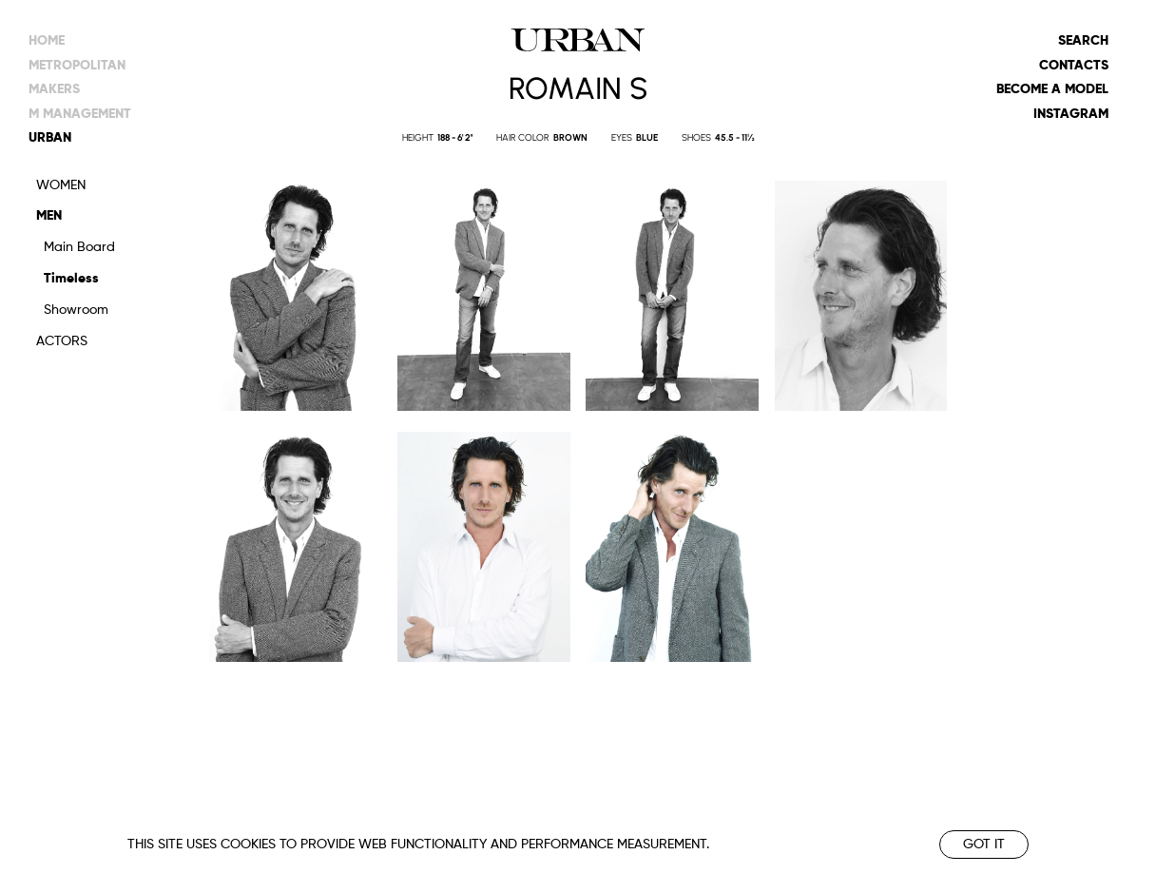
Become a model (1052, 89)
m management (80, 114)
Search (1083, 41)
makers (54, 89)
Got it (984, 844)
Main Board (79, 247)
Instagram (1070, 114)
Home (47, 41)
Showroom (76, 310)
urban (50, 138)
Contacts (1073, 65)
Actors (61, 341)
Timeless (71, 278)
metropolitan (77, 65)
